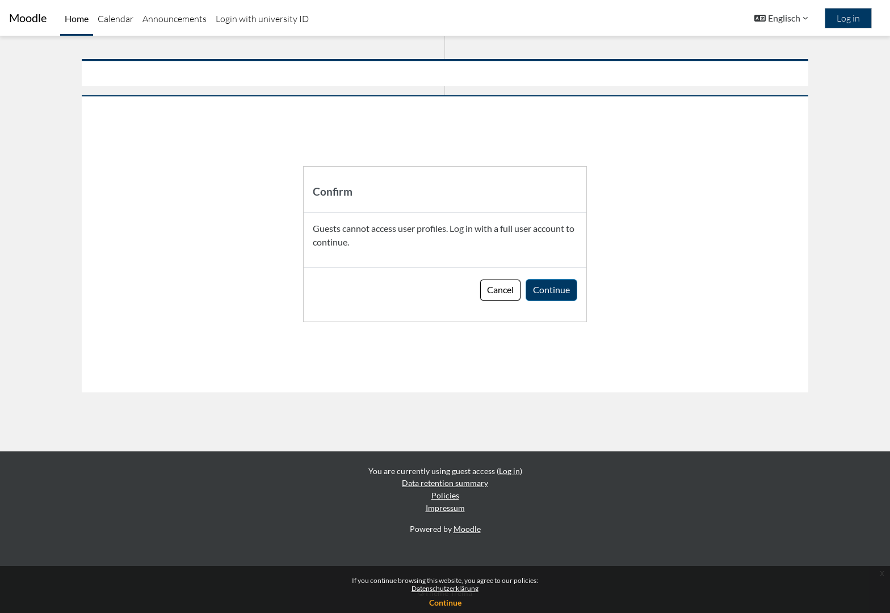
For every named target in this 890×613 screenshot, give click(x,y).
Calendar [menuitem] (115, 18)
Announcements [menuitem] (174, 18)
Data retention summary (445, 483)
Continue (445, 602)
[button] (781, 18)
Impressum (445, 508)
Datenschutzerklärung (445, 588)
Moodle (28, 18)
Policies (445, 495)
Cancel (500, 289)
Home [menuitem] (77, 18)
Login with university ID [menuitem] (262, 18)
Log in (848, 18)
